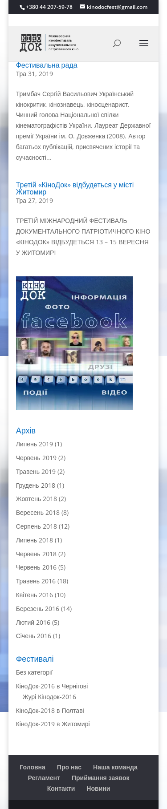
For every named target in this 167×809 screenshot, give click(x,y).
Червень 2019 (36, 457)
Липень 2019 (34, 444)
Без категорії (34, 672)
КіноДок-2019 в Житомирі (53, 724)
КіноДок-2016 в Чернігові (52, 686)
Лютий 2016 (33, 622)
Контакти (61, 788)
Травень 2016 (36, 581)
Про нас (69, 767)
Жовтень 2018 (36, 498)
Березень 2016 (37, 608)
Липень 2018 (34, 540)
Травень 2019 (36, 471)
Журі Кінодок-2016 (49, 696)
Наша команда (115, 767)
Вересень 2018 (38, 512)
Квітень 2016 (34, 595)
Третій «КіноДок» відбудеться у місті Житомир (75, 188)
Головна (32, 767)
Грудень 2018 (35, 485)
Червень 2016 (36, 567)
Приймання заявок (101, 777)
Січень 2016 (33, 635)
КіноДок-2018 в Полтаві (50, 710)
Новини (98, 788)
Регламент (44, 777)
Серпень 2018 (36, 526)
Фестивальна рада (46, 65)
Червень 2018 (36, 554)
